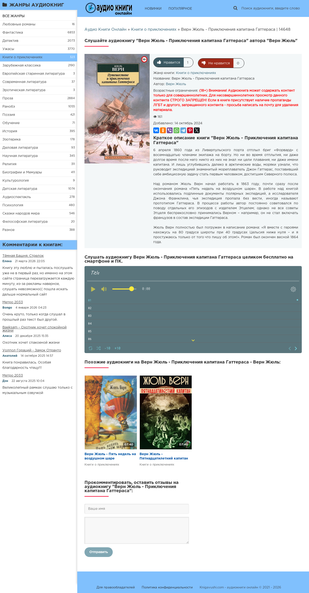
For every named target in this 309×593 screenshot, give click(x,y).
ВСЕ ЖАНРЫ (13, 16)
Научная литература (20, 156)
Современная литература (24, 82)
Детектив (10, 40)
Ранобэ (8, 106)
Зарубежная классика (21, 65)
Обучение (11, 123)
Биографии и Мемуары (22, 172)
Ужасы (8, 49)
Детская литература (19, 188)
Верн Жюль (176, 83)
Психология (12, 205)
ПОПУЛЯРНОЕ (180, 8)
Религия (9, 164)
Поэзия (8, 114)
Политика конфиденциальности (167, 587)
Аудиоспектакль (16, 197)
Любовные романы (18, 24)
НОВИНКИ (153, 8)
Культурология (15, 180)
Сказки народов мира (21, 213)
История (9, 131)
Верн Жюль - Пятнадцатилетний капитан (164, 455)
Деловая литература (20, 147)
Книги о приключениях (22, 57)
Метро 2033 (12, 302)
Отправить (98, 551)
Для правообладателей (116, 587)
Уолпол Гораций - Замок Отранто (31, 350)
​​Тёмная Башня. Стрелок (23, 255)
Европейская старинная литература (33, 73)
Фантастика (12, 32)
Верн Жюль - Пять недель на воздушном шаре (110, 455)
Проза (7, 98)
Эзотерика (11, 139)
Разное (8, 230)
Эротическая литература (23, 90)
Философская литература (25, 221)
